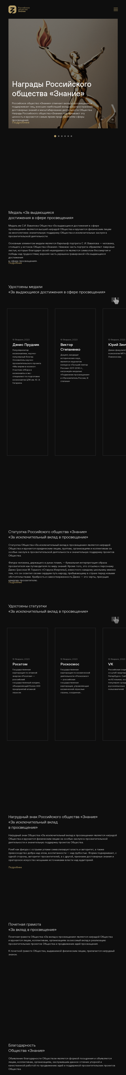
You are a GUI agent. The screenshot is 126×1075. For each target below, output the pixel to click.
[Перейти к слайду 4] (65, 136)
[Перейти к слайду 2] (58, 136)
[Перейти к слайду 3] (62, 136)
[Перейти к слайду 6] (71, 136)
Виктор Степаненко (70, 347)
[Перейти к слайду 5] (68, 136)
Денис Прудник (26, 344)
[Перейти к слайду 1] (55, 136)
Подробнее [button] (20, 122)
